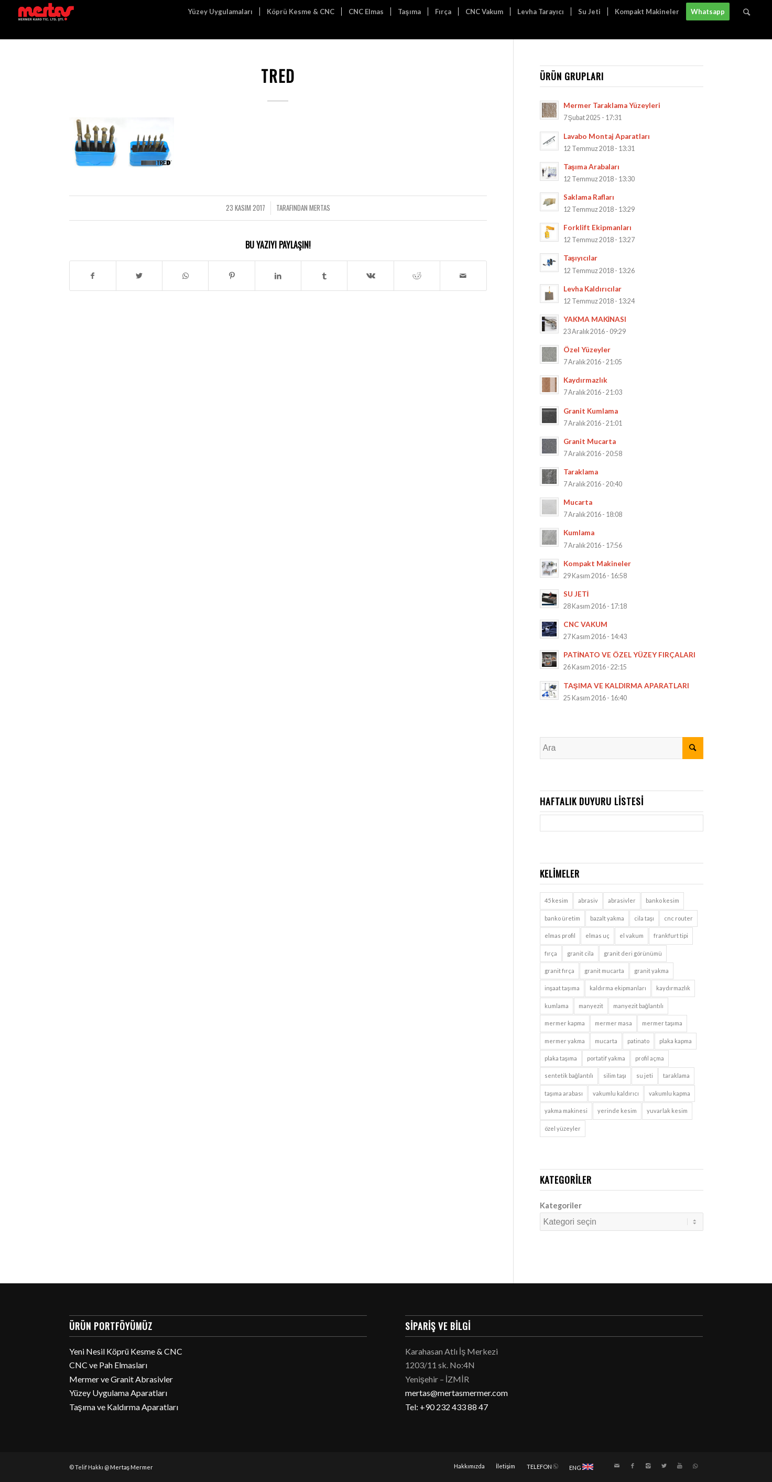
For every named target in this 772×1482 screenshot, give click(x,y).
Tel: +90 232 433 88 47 (446, 1407)
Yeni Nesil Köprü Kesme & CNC (125, 1351)
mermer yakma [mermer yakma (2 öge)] (565, 1040)
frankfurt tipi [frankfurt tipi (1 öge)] (671, 935)
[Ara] (746, 12)
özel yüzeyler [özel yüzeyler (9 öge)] (563, 1128)
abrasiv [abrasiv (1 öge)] (588, 900)
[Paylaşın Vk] (370, 275)
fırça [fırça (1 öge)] (551, 953)
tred (278, 76)
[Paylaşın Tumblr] (324, 275)
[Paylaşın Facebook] (93, 275)
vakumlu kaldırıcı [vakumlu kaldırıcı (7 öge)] (616, 1093)
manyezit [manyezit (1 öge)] (591, 1005)
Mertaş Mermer (132, 1467)
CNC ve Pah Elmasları (108, 1365)
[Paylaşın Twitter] (139, 275)
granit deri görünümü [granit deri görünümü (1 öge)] (633, 953)
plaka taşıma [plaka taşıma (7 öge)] (561, 1058)
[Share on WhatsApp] (185, 275)
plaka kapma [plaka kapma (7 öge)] (675, 1040)
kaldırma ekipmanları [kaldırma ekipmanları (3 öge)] (618, 988)
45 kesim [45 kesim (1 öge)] (556, 900)
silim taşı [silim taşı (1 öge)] (615, 1075)
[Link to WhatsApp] (695, 1466)
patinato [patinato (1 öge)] (638, 1040)
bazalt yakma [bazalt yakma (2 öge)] (607, 918)
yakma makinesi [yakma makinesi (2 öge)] (566, 1110)
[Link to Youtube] (680, 1466)
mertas (319, 208)
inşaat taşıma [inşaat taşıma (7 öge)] (562, 988)
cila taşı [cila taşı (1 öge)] (644, 918)
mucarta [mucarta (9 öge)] (606, 1040)
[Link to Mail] (617, 1466)
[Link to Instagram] (648, 1466)
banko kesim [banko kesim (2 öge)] (662, 900)
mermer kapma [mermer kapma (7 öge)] (565, 1023)
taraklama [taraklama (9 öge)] (676, 1075)
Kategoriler (561, 1205)
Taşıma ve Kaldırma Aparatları (123, 1407)
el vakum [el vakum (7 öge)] (631, 935)
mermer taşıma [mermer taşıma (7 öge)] (662, 1023)
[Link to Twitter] (664, 1466)
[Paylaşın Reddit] (417, 275)
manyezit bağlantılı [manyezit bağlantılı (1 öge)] (638, 1005)
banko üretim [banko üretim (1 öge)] (562, 918)
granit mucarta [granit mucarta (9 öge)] (604, 970)
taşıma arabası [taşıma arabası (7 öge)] (564, 1093)
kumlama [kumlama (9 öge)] (557, 1005)
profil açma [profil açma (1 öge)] (649, 1058)
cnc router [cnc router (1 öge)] (678, 918)
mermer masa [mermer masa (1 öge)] (613, 1023)
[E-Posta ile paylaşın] (463, 275)
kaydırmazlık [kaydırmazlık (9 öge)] (673, 988)
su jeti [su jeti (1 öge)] (644, 1075)
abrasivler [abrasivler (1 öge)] (622, 900)
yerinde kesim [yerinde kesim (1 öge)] (617, 1110)
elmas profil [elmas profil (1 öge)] (560, 935)
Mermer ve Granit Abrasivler (121, 1379)
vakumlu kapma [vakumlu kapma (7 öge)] (669, 1093)
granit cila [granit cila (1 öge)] (580, 953)
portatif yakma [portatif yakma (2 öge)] (606, 1058)
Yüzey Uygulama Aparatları (118, 1393)
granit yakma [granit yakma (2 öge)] (651, 970)
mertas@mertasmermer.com (456, 1393)
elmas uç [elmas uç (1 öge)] (597, 935)
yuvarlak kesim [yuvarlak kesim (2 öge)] (667, 1110)
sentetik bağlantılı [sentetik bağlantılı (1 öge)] (569, 1075)
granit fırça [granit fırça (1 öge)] (559, 970)
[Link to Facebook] (632, 1466)
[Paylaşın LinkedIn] (278, 275)
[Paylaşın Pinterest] (231, 275)
